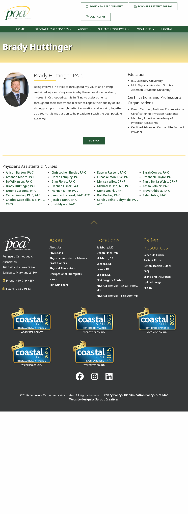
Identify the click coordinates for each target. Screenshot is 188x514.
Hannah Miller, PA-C (64, 191)
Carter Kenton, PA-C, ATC (23, 195)
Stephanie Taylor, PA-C (158, 177)
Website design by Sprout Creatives (94, 399)
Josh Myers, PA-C (63, 204)
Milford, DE (103, 275)
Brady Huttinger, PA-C (21, 186)
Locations (143, 29)
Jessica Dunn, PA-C (64, 200)
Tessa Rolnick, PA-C (156, 186)
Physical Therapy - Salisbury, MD (117, 295)
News (53, 279)
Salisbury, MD (105, 247)
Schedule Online (154, 255)
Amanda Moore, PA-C (20, 177)
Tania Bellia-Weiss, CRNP (160, 181)
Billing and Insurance (157, 277)
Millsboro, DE (104, 258)
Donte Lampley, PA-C (65, 177)
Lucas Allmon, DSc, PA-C (113, 177)
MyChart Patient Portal (153, 6)
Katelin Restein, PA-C (111, 172)
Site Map (162, 395)
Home (20, 29)
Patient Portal (153, 260)
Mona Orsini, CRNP (110, 191)
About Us (55, 247)
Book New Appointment (104, 6)
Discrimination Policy (139, 395)
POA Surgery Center (109, 280)
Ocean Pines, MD (107, 253)
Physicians (56, 253)
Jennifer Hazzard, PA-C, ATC (70, 195)
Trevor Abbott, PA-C (156, 191)
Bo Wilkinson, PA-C (19, 181)
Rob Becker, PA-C (108, 195)
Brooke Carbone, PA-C (21, 191)
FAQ (146, 271)
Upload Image (153, 282)
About (83, 29)
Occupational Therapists (65, 274)
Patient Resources (111, 29)
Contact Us (95, 16)
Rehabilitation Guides (158, 266)
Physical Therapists (62, 268)
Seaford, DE (104, 264)
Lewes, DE (102, 269)
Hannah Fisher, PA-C (65, 186)
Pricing (166, 29)
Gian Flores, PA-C (63, 181)
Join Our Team (58, 285)
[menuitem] (20, 29)
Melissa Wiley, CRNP (111, 181)
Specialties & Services (52, 29)
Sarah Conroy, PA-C (156, 172)
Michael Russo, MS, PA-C (114, 186)
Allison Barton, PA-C (20, 172)
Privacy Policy (112, 395)
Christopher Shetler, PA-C (68, 172)
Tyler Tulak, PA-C (154, 195)
